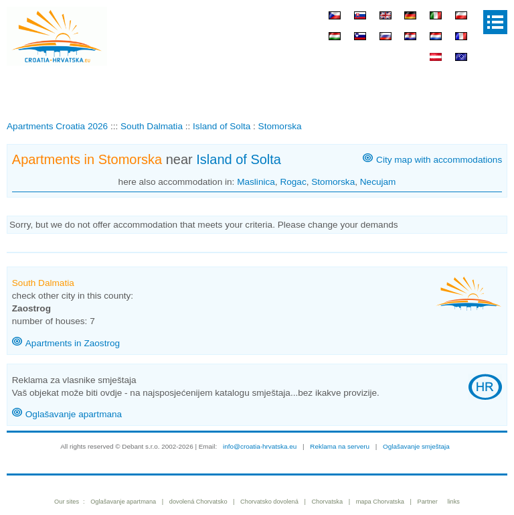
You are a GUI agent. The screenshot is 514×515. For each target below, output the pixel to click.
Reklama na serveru (339, 446)
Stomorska (333, 182)
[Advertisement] (257, 90)
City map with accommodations (439, 160)
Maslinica (256, 182)
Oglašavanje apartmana (73, 414)
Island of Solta (238, 159)
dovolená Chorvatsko (198, 501)
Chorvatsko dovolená (269, 501)
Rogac (293, 182)
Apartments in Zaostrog (72, 343)
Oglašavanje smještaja (416, 446)
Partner (428, 501)
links (453, 501)
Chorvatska (327, 501)
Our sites (66, 501)
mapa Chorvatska (380, 501)
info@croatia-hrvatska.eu (259, 446)
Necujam (378, 182)
